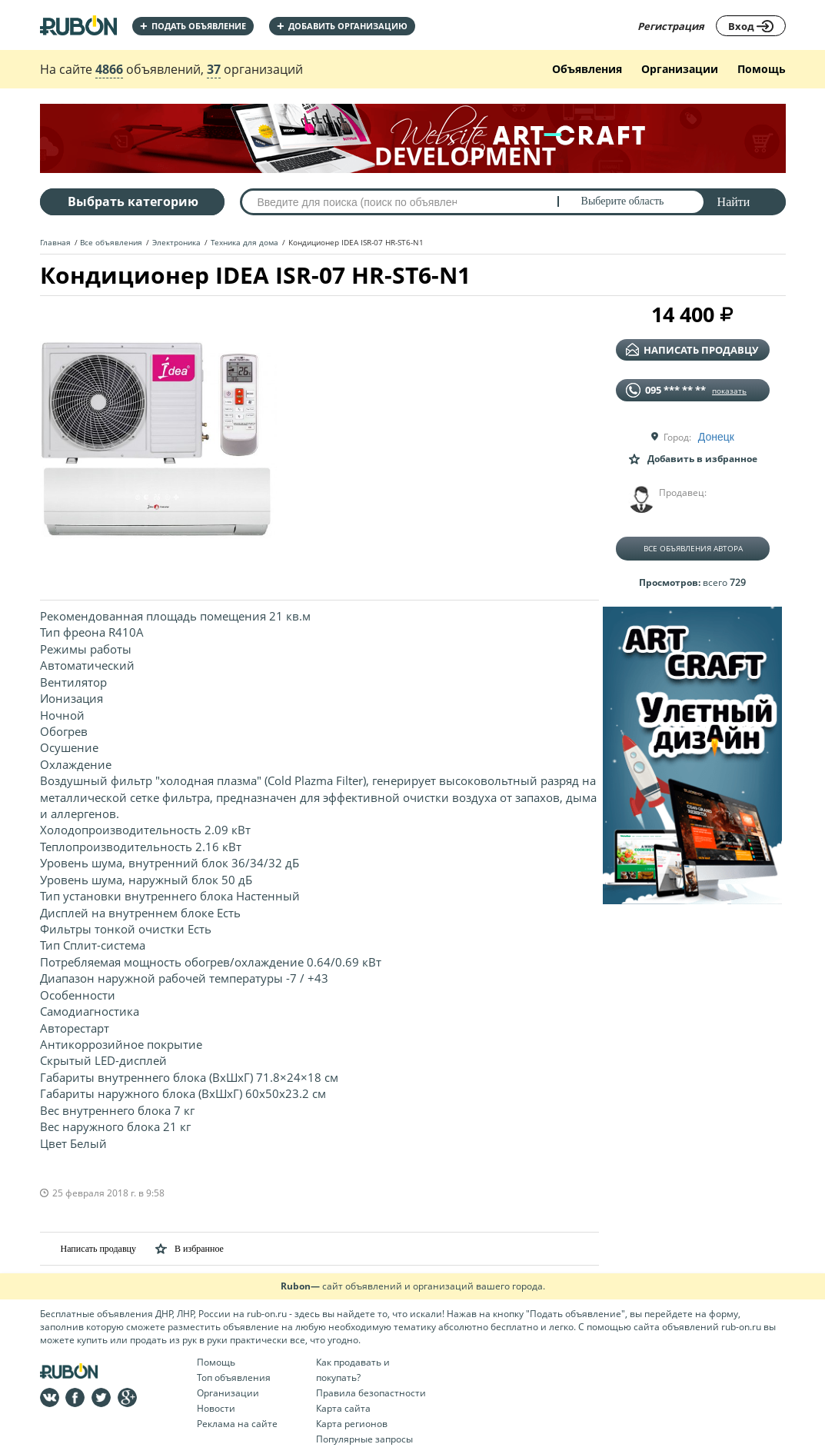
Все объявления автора (693, 548)
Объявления (587, 69)
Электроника (176, 242)
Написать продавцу (88, 1248)
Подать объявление (193, 26)
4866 (109, 69)
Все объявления (111, 242)
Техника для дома (244, 242)
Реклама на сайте (237, 1423)
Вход (750, 26)
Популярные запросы (364, 1439)
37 (214, 69)
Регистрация (670, 26)
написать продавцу (692, 350)
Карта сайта (343, 1408)
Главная (55, 242)
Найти (733, 201)
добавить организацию (342, 26)
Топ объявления (234, 1377)
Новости (216, 1408)
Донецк (716, 437)
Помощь (761, 69)
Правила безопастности (371, 1392)
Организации (679, 69)
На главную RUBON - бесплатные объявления (78, 25)
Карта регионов (352, 1423)
